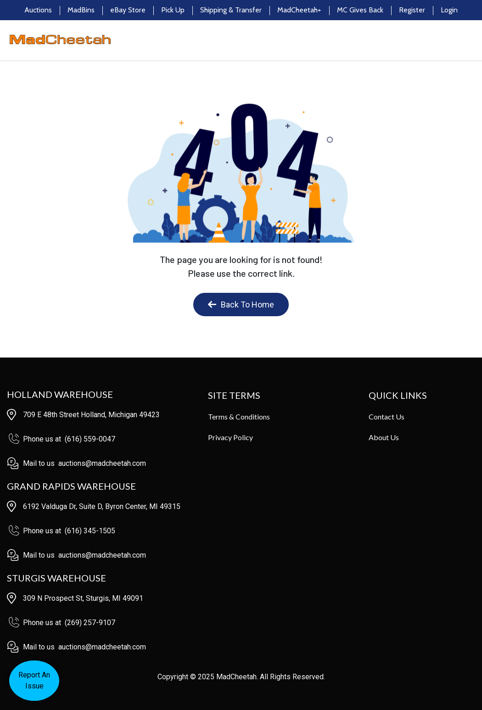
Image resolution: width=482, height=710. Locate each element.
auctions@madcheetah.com (102, 463)
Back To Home (241, 304)
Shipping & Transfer (231, 10)
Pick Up (173, 10)
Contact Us (386, 416)
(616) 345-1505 (90, 530)
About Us (384, 437)
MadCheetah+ (299, 10)
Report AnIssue (34, 680)
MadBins (81, 10)
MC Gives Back (360, 10)
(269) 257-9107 (90, 622)
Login (449, 10)
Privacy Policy (230, 437)
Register (412, 10)
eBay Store (128, 10)
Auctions (38, 10)
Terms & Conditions (239, 416)
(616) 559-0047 (90, 439)
